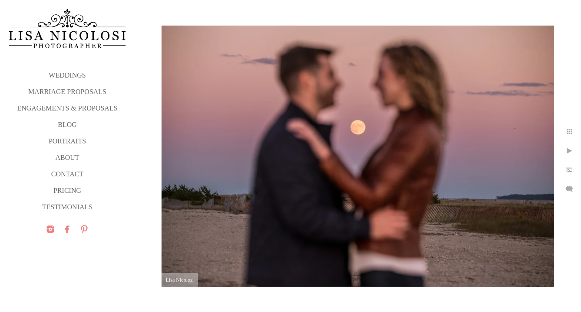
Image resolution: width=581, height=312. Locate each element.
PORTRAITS (67, 141)
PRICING (67, 190)
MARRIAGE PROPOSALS (67, 91)
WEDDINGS (67, 75)
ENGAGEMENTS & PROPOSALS (67, 108)
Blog (67, 124)
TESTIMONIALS (67, 207)
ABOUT (67, 157)
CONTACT (67, 174)
